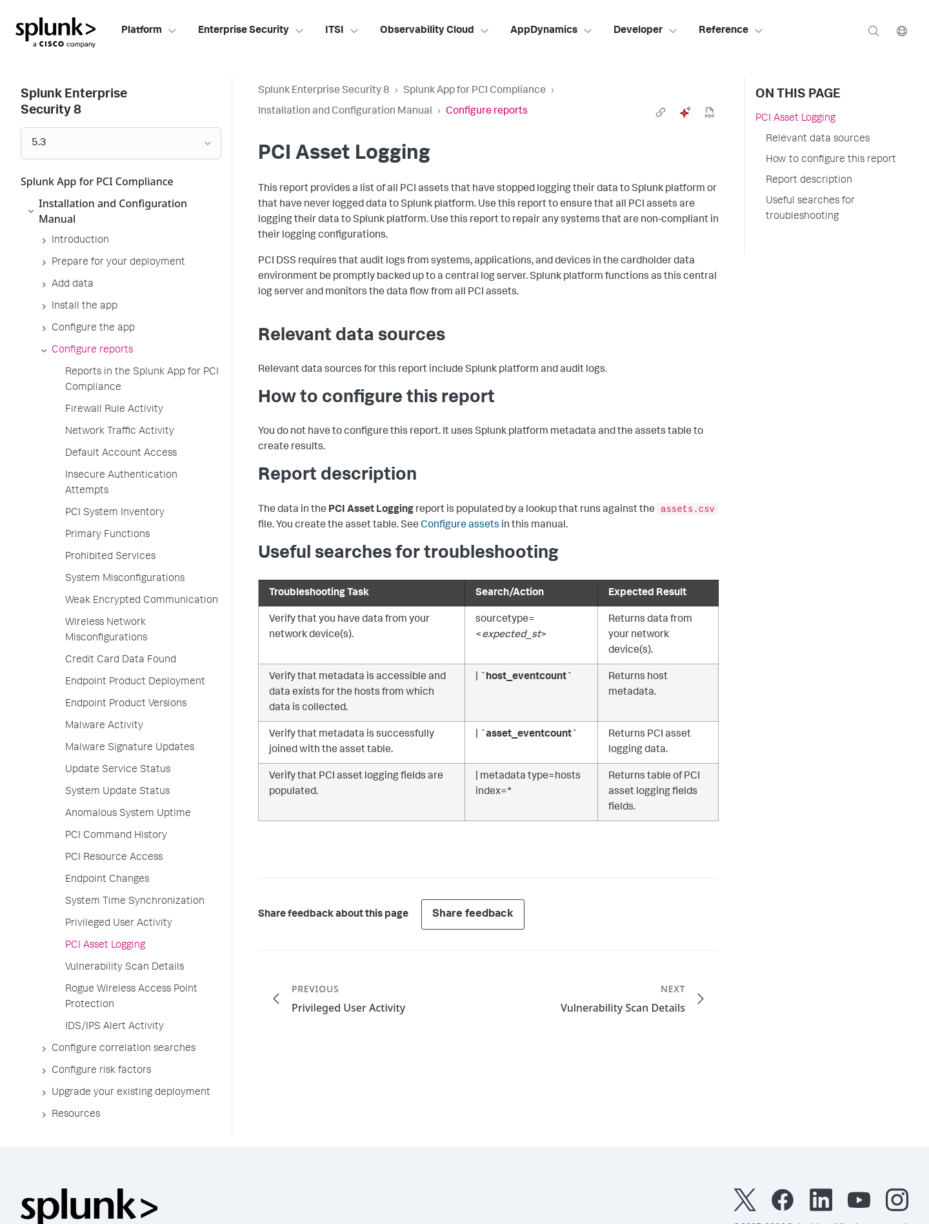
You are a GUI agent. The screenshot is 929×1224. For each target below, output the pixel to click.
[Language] (902, 30)
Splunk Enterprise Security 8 (324, 91)
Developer (646, 31)
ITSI (342, 31)
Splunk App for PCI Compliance (474, 91)
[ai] (685, 112)
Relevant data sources (818, 139)
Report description (809, 181)
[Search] (873, 30)
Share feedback (473, 914)
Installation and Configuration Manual (345, 112)
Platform (149, 31)
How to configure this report (831, 160)
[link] (661, 112)
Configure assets (460, 525)
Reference (731, 31)
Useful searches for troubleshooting (810, 209)
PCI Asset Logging (795, 119)
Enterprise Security (251, 31)
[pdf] (710, 112)
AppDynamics (551, 31)
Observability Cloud (435, 31)
